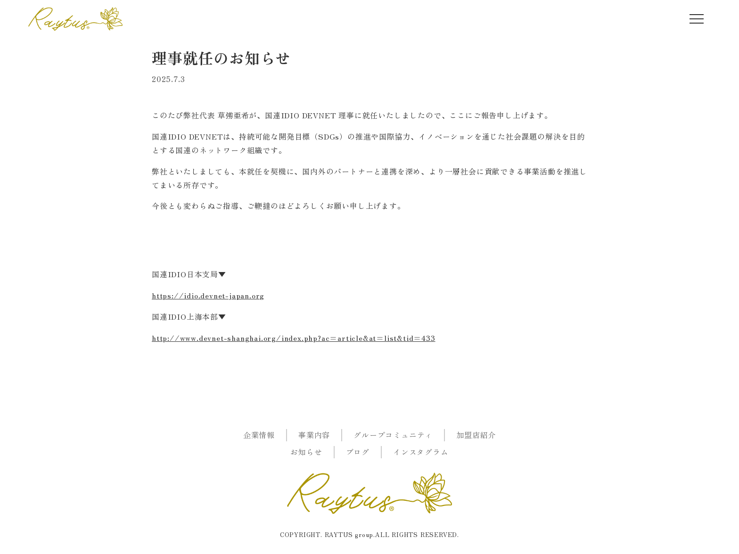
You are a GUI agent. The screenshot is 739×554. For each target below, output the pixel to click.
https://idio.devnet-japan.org (208, 295)
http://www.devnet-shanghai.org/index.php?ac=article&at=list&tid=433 (293, 337)
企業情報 (259, 434)
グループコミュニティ (393, 434)
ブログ (358, 451)
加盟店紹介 (476, 434)
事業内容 (314, 434)
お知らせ (306, 451)
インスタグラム (421, 451)
